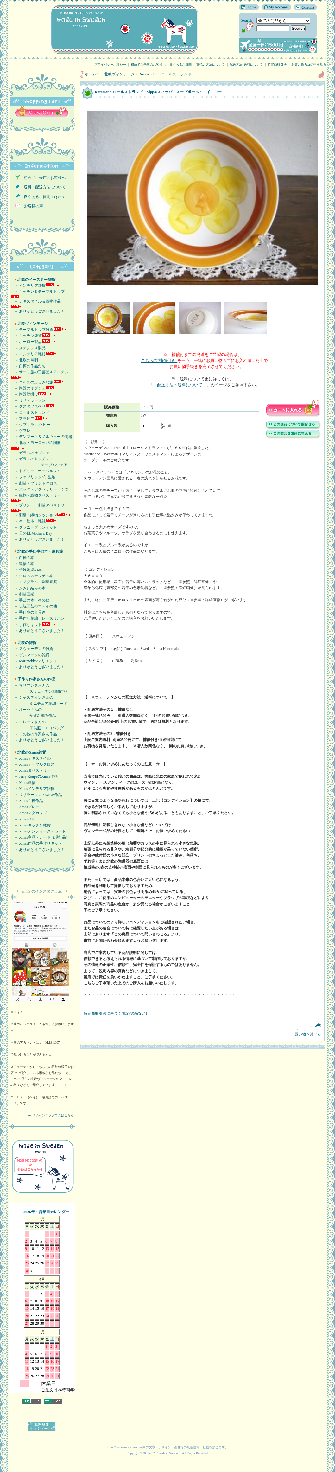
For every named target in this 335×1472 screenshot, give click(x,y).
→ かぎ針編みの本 (28, 588)
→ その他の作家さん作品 (33, 734)
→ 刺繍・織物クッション (33, 515)
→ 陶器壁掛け (24, 394)
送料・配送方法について (43, 187)
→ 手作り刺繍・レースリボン (37, 618)
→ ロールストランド (29, 412)
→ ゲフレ (20, 430)
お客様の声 (31, 206)
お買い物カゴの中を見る (310, 64)
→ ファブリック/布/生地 (32, 477)
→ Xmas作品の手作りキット (36, 843)
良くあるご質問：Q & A (42, 197)
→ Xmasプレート (26, 807)
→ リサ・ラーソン (28, 400)
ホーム (90, 74)
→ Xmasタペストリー (30, 770)
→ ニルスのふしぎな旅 (31, 382)
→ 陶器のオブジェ (28, 388)
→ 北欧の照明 (24, 360)
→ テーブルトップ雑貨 (31, 329)
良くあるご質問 (180, 64)
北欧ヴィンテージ (117, 74)
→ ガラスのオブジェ (29, 453)
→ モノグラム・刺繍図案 (33, 582)
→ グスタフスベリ (28, 406)
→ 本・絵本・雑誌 (28, 521)
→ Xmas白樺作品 (26, 801)
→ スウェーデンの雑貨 (31, 648)
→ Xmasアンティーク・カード (38, 831)
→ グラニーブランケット (33, 527)
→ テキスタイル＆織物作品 (35, 301)
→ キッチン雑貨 (26, 335)
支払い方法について (210, 64)
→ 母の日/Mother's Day (31, 533)
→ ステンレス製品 (28, 348)
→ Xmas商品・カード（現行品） (40, 837)
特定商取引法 (277, 64)
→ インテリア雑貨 (28, 285)
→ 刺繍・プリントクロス (33, 483)
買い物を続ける (202, 1030)
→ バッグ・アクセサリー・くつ (39, 489)
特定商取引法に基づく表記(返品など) (115, 1013)
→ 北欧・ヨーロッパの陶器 (35, 442)
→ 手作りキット (26, 624)
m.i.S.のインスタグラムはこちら (51, 1115)
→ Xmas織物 (22, 783)
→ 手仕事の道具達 (28, 612)
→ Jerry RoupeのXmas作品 (34, 776)
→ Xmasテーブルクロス (32, 764)
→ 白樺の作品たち (28, 366)
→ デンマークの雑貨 (29, 655)
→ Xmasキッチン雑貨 (30, 825)
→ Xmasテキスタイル (30, 758)
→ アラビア (22, 418)
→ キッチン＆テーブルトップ (37, 291)
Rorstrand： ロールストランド (165, 74)
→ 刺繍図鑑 (22, 594)
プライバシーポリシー (110, 64)
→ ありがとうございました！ (37, 311)
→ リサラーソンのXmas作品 (36, 795)
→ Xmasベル (22, 819)
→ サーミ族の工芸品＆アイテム (39, 372)
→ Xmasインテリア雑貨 (32, 789)
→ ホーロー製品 (26, 341)
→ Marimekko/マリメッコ (33, 661)
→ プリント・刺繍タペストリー (39, 505)
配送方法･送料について (246, 64)
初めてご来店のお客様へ (148, 64)
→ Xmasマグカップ (28, 813)
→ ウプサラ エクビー (30, 424)
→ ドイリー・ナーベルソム (35, 471)
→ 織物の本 (22, 564)
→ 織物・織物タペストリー (35, 495)
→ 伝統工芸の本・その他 (33, 606)
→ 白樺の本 (22, 558)
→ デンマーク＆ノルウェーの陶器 (41, 436)
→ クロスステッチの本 (31, 576)
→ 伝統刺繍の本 (26, 570)
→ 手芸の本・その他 (29, 600)
